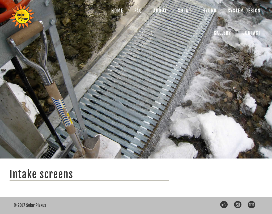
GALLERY (222, 33)
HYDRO (209, 11)
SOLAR (184, 11)
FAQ (138, 11)
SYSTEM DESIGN (244, 11)
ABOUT (160, 11)
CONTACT (252, 33)
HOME (117, 11)
